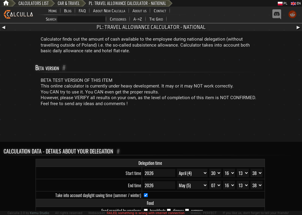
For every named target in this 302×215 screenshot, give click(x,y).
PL (282, 3)
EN (296, 3)
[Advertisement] (151, 125)
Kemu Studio (39, 213)
